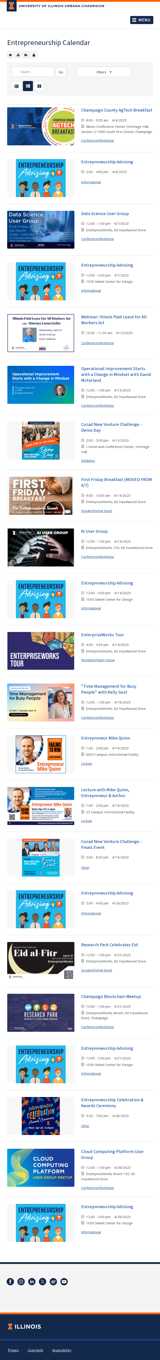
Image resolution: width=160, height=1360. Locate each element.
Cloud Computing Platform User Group (112, 1155)
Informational (91, 182)
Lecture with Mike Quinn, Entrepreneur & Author (105, 793)
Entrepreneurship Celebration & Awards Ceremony (112, 1103)
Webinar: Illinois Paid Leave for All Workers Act (114, 320)
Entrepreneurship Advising (107, 162)
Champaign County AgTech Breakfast (116, 110)
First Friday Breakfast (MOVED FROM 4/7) (116, 483)
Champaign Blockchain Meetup (111, 997)
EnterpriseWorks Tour (102, 635)
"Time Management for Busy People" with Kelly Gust (108, 689)
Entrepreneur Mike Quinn (105, 738)
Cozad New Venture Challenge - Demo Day (111, 427)
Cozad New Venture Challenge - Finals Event (111, 844)
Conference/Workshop (97, 140)
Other (85, 867)
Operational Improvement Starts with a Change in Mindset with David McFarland (116, 375)
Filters (102, 72)
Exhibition (88, 461)
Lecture (86, 763)
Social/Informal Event (96, 511)
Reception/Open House (98, 660)
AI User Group (94, 531)
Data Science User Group (105, 214)
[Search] (61, 72)
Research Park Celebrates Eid (109, 945)
